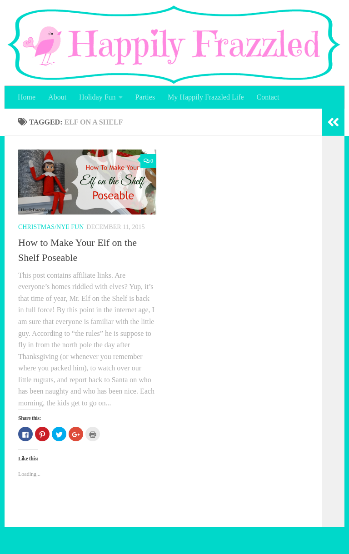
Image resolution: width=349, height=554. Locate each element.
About (57, 97)
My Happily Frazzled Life (206, 97)
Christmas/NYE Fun (51, 227)
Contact (268, 97)
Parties (145, 97)
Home (26, 97)
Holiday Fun (97, 97)
